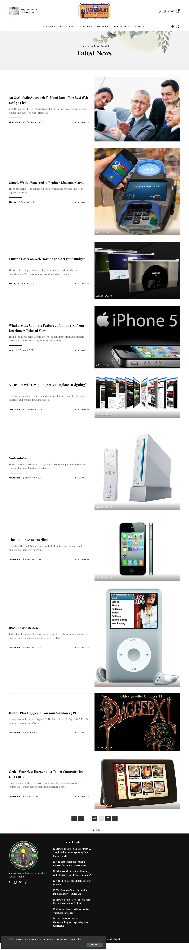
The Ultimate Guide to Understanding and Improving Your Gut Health (70, 922)
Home (83, 46)
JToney (12, 205)
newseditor (14, 478)
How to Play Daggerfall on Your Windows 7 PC (48, 712)
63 (94, 818)
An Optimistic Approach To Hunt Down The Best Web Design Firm (45, 99)
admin (12, 350)
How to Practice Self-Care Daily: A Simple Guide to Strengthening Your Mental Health (72, 852)
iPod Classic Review (27, 627)
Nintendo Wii (21, 457)
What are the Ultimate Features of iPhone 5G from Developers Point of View (47, 327)
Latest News (93, 46)
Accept (35, 943)
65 (108, 818)
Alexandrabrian (17, 122)
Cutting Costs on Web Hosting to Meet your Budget (48, 261)
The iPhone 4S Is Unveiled (33, 539)
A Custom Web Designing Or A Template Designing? (46, 387)
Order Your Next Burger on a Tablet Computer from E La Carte (41, 773)
